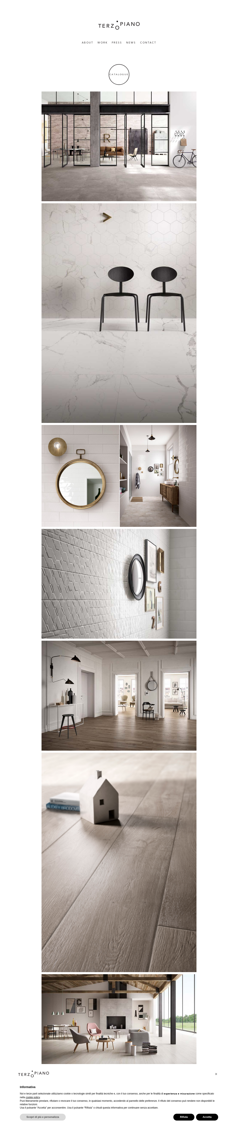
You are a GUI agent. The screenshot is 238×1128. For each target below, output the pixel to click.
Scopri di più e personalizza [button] (42, 1117)
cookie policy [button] (33, 1097)
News (131, 43)
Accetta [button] (207, 1117)
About (87, 43)
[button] (216, 1074)
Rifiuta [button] (184, 1117)
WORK (103, 43)
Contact (148, 43)
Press (117, 43)
